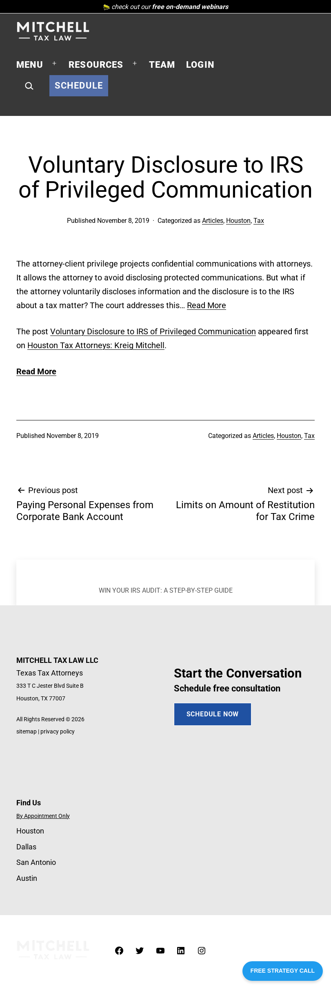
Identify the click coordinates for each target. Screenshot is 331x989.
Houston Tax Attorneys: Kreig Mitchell (95, 345)
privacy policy (57, 731)
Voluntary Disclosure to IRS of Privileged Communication (153, 331)
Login (200, 65)
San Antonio (36, 862)
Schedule (79, 85)
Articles (212, 220)
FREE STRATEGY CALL (283, 970)
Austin (26, 878)
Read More (206, 305)
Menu (29, 65)
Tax (258, 220)
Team (162, 65)
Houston (238, 220)
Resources (96, 65)
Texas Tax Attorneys (49, 673)
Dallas (26, 846)
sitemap (26, 731)
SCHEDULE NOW (213, 714)
